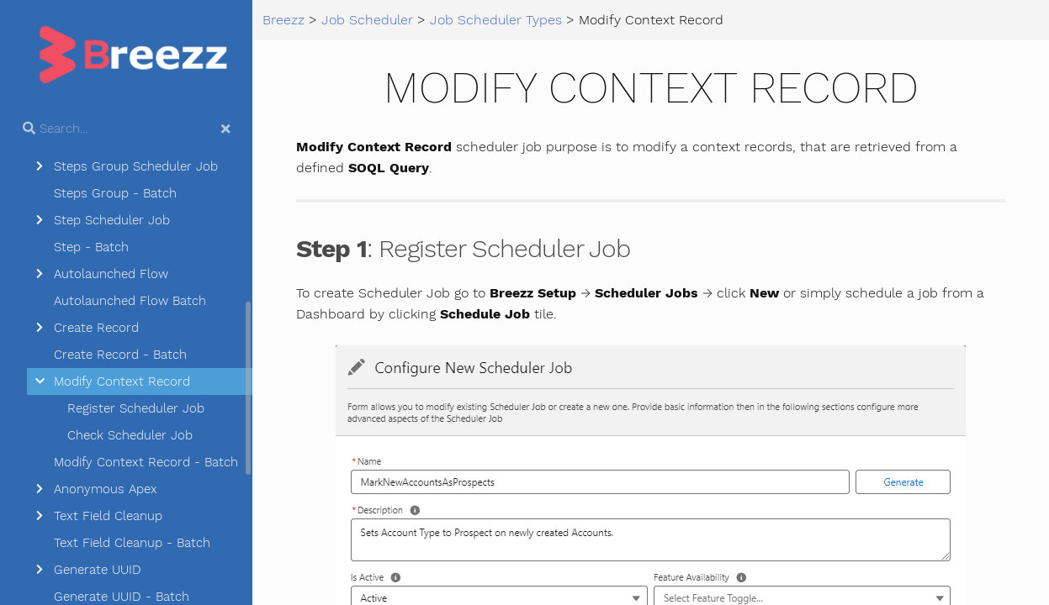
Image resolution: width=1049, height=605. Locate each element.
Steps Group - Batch (115, 193)
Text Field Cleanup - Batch (132, 542)
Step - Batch (91, 247)
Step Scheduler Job (112, 220)
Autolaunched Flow (111, 273)
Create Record (96, 327)
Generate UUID (97, 569)
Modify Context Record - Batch (146, 462)
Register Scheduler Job (135, 408)
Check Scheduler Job (130, 435)
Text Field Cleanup (108, 515)
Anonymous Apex (105, 489)
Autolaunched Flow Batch (130, 300)
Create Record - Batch (120, 354)
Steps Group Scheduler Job (136, 166)
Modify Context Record (122, 381)
